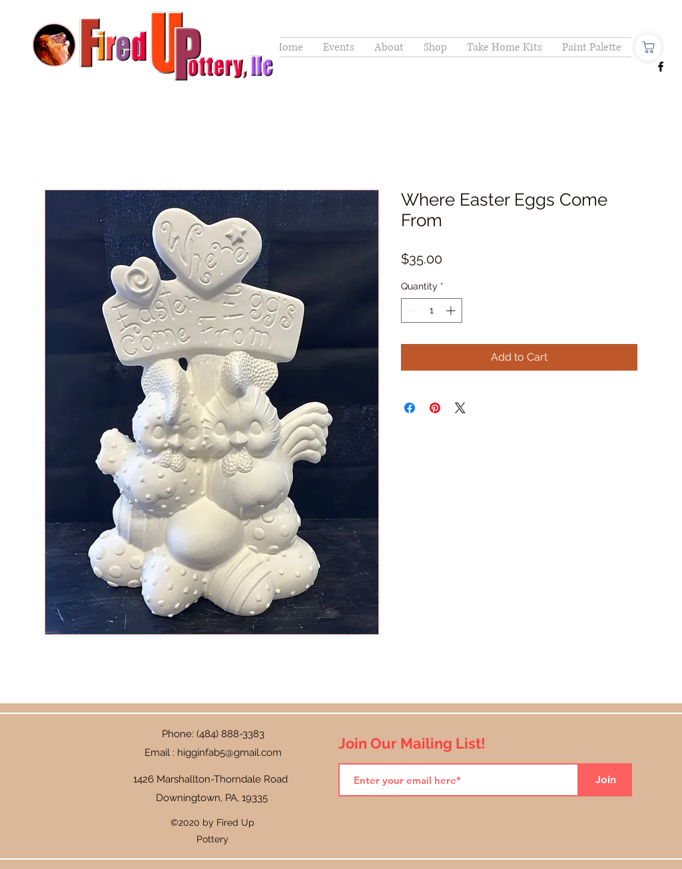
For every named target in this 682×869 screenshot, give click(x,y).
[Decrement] (411, 310)
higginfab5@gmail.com (229, 753)
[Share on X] (460, 408)
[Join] (605, 779)
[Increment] (452, 310)
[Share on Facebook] (410, 408)
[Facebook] (660, 66)
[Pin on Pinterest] (435, 408)
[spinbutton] (432, 310)
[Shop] (648, 47)
